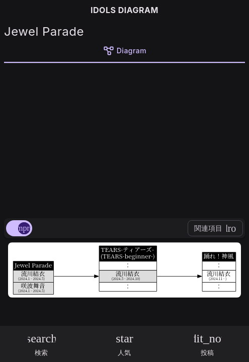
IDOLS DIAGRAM (124, 10)
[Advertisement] (124, 138)
